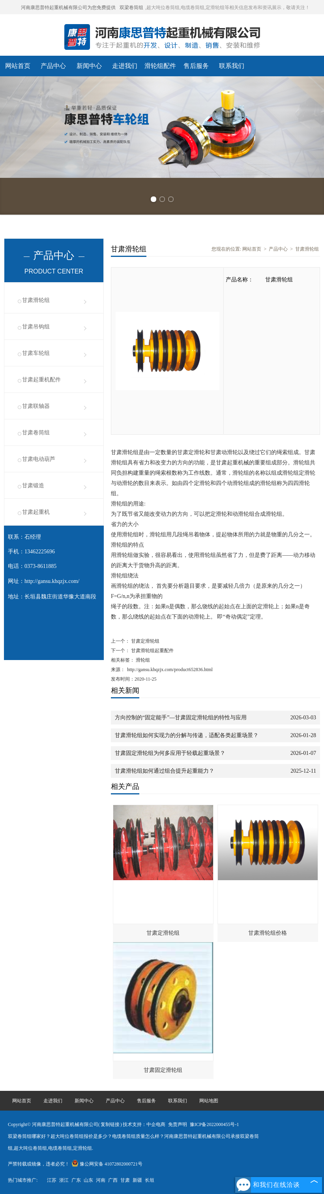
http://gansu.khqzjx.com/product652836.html (170, 669)
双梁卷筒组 (131, 7)
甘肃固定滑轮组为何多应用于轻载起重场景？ (170, 753)
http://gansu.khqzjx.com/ (51, 581)
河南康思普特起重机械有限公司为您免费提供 (68, 7)
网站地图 (208, 1100)
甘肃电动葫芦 (38, 459)
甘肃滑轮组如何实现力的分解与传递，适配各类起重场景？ (186, 735)
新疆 (137, 1180)
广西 (113, 1180)
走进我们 (124, 65)
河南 (100, 1180)
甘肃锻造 (33, 486)
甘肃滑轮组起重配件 (152, 650)
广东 (76, 1180)
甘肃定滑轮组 (144, 641)
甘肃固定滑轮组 (163, 1070)
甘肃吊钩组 (36, 327)
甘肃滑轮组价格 (267, 933)
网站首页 (17, 65)
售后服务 (196, 65)
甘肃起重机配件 (41, 380)
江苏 (51, 1180)
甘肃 (125, 1180)
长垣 (149, 1180)
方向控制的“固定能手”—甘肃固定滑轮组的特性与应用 (181, 718)
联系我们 (231, 65)
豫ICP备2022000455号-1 (214, 1124)
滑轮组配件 (160, 65)
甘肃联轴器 (36, 406)
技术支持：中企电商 (144, 1124)
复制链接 (110, 1124)
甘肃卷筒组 (36, 433)
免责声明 (177, 1124)
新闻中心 (89, 65)
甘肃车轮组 (36, 353)
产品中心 (53, 65)
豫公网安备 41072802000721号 (106, 1164)
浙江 (64, 1180)
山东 (88, 1180)
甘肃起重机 (36, 512)
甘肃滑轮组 (36, 300)
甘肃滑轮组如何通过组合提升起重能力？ (164, 771)
